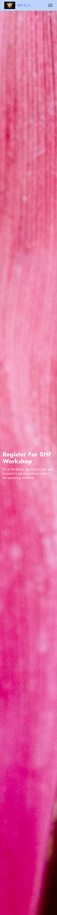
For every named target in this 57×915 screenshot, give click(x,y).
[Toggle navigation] (50, 5)
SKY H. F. (24, 5)
